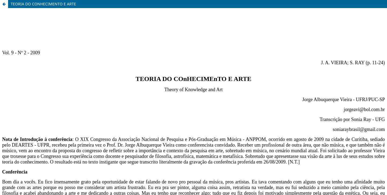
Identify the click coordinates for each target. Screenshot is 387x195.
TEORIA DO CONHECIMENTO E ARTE (43, 3)
